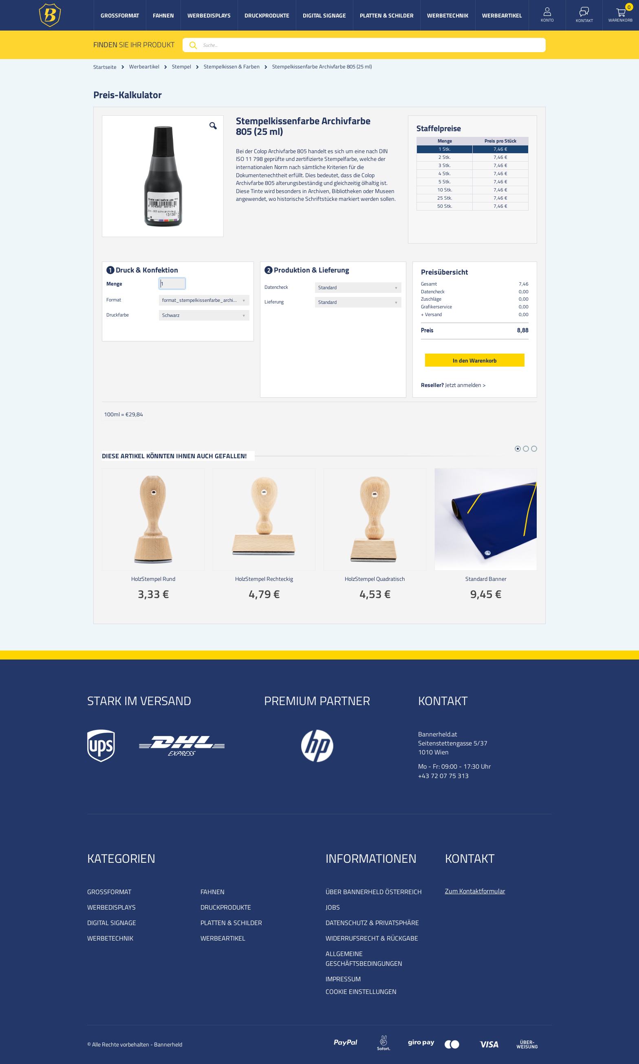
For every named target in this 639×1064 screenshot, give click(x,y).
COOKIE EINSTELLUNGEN (361, 991)
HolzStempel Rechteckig (264, 579)
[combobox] (364, 45)
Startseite (105, 66)
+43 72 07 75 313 (443, 775)
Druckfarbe (117, 315)
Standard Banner (486, 579)
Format (113, 299)
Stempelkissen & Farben (232, 66)
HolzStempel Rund (153, 579)
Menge (114, 283)
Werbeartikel (144, 66)
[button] (213, 132)
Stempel (181, 66)
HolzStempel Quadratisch (375, 579)
